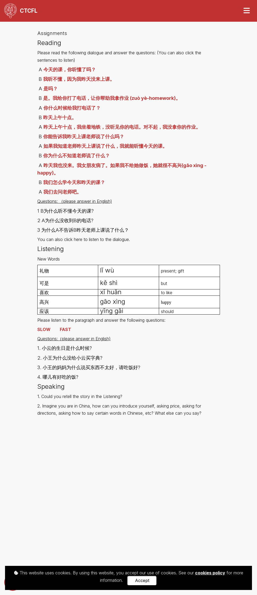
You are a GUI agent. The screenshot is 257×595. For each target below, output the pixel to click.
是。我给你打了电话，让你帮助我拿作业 (86, 98)
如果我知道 (55, 146)
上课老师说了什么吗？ (100, 136)
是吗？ (50, 88)
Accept (142, 580)
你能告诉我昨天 (59, 136)
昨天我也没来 (57, 165)
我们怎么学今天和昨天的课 (71, 182)
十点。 (69, 117)
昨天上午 (52, 117)
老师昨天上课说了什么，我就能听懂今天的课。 (117, 146)
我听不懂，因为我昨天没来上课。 (79, 79)
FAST (65, 329)
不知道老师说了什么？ (86, 155)
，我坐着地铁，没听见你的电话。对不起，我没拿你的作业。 (136, 127)
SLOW (44, 329)
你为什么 (52, 155)
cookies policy (210, 572)
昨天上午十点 (57, 127)
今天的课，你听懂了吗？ (69, 69)
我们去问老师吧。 (62, 192)
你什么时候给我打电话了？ (72, 108)
